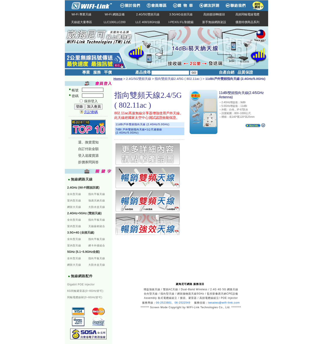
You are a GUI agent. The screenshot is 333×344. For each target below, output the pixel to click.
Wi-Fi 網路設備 (115, 14)
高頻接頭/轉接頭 (214, 14)
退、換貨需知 (88, 142)
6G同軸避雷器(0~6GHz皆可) (85, 290)
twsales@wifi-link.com (224, 302)
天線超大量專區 (81, 22)
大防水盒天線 (96, 207)
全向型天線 (74, 194)
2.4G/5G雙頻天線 (147, 14)
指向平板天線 (96, 194)
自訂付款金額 (88, 149)
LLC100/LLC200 (115, 22)
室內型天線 (74, 200)
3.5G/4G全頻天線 (181, 14)
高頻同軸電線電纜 (247, 14)
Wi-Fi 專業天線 (81, 14)
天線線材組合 (96, 226)
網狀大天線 (74, 207)
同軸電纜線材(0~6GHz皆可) (84, 297)
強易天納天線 (96, 200)
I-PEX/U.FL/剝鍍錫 (180, 22)
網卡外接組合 (96, 245)
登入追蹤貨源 (88, 155)
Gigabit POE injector (81, 284)
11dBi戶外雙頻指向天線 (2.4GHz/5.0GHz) (142, 124)
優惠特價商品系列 (247, 22)
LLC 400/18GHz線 (147, 22)
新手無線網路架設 (214, 22)
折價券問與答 (88, 162)
